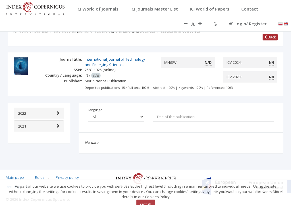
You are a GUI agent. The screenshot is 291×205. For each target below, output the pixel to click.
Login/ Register (248, 23)
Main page (15, 177)
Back (270, 37)
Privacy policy (67, 177)
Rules (40, 177)
